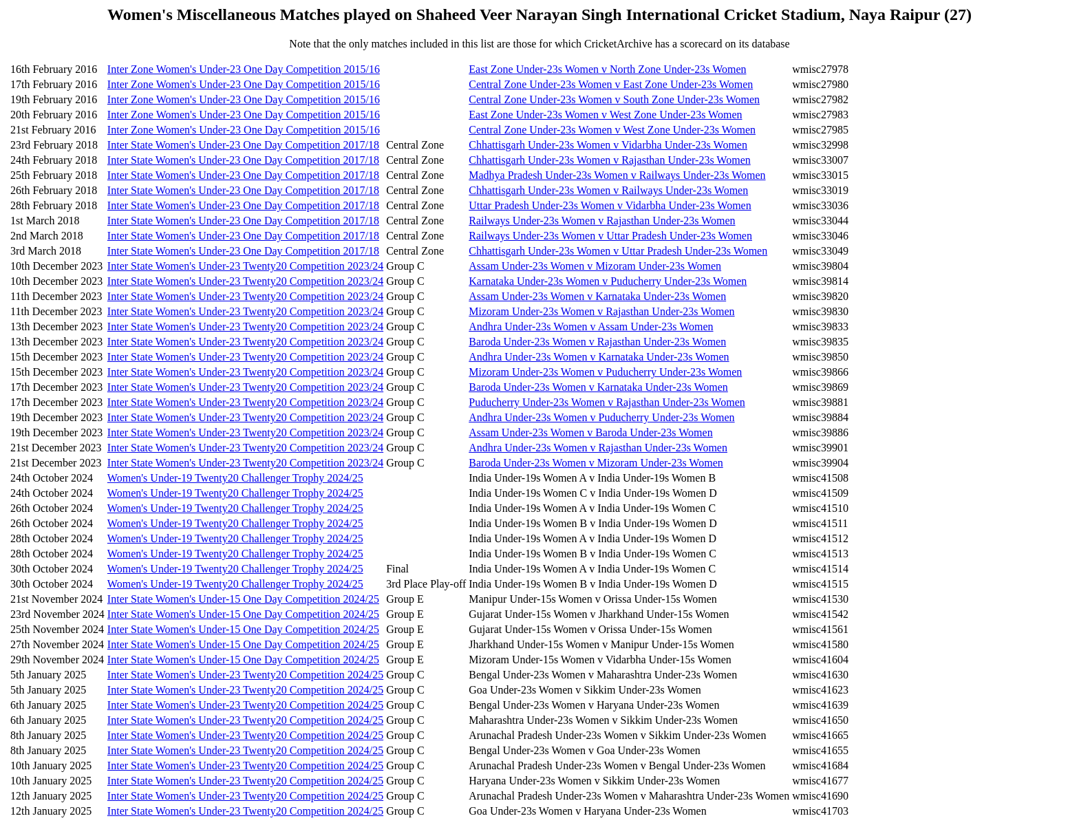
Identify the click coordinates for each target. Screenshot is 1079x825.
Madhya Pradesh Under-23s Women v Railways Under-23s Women (617, 175)
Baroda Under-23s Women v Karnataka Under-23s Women (598, 387)
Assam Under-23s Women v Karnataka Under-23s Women (597, 296)
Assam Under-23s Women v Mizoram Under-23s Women (595, 266)
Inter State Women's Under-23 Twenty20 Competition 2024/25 (245, 675)
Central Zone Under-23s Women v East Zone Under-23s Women (611, 84)
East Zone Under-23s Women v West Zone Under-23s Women (605, 114)
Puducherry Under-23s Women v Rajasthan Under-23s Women (607, 402)
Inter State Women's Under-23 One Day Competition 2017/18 (243, 145)
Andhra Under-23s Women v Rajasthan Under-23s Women (598, 447)
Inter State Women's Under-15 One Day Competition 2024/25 (243, 599)
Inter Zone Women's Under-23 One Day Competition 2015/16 (243, 69)
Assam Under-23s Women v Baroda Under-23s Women (590, 432)
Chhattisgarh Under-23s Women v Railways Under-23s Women (608, 190)
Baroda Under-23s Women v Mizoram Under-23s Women (596, 463)
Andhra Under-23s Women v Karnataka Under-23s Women (599, 357)
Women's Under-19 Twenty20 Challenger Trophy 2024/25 (235, 478)
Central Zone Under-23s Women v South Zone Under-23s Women (614, 99)
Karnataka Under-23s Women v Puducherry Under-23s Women (608, 281)
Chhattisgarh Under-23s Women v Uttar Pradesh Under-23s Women (618, 251)
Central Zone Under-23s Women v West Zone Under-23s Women (612, 130)
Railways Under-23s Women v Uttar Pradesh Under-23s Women (610, 236)
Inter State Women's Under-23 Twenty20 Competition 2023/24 (245, 266)
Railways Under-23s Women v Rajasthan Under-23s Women (602, 220)
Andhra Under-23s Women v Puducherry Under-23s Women (601, 417)
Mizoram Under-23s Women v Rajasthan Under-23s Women (601, 311)
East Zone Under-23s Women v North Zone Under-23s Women (607, 69)
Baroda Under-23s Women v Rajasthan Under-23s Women (597, 341)
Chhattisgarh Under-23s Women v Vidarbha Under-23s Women (608, 145)
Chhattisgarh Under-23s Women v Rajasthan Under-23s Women (609, 160)
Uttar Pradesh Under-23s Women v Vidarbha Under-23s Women (610, 205)
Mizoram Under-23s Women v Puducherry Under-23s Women (605, 372)
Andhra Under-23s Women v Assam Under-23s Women (591, 326)
